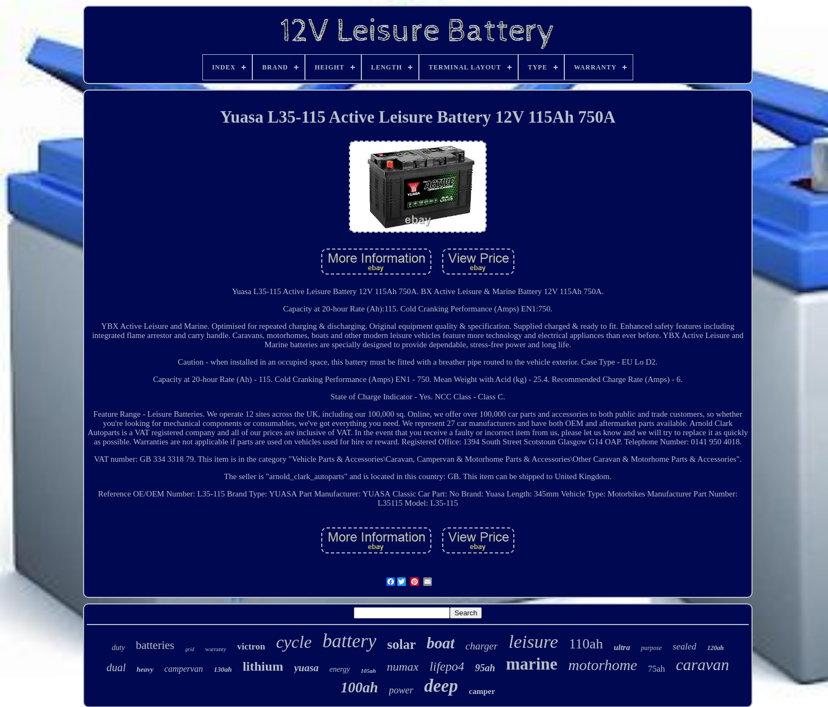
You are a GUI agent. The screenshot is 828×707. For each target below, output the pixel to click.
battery (349, 641)
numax (403, 666)
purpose (651, 648)
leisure (533, 642)
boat (440, 643)
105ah (368, 670)
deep (441, 686)
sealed (684, 646)
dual (116, 667)
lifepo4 (447, 666)
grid (189, 649)
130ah (223, 669)
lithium (263, 666)
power (401, 690)
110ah (586, 644)
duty (118, 648)
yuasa (306, 667)
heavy (145, 669)
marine (532, 663)
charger (482, 646)
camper (482, 691)
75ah (656, 668)
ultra (622, 647)
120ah (715, 648)
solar (401, 644)
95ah (485, 668)
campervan (183, 668)
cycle (294, 642)
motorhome (602, 665)
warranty (215, 649)
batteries (155, 645)
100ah (359, 687)
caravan (702, 664)
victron (251, 646)
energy (339, 669)
